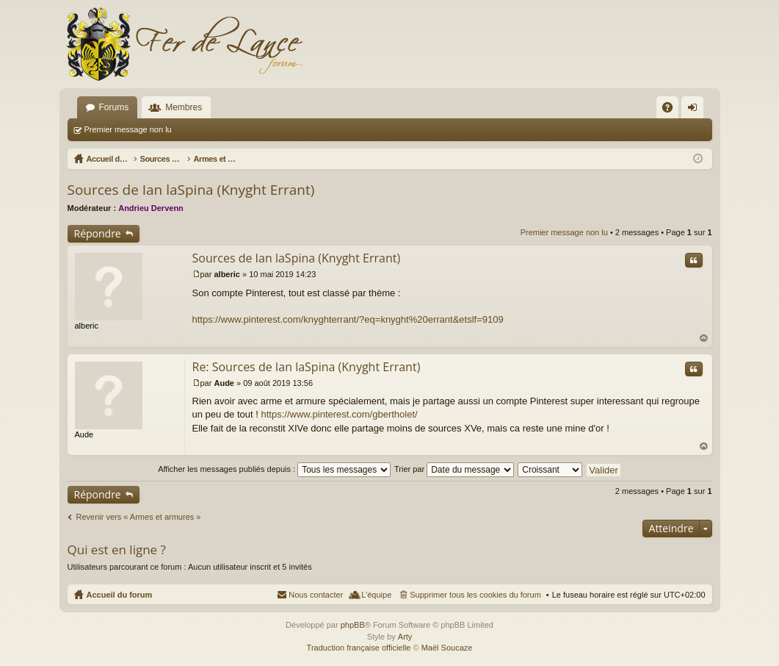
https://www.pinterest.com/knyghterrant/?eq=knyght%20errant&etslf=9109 (348, 319)
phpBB (353, 624)
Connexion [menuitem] (695, 110)
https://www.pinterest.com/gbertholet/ (339, 414)
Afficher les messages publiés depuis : (274, 469)
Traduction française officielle (359, 647)
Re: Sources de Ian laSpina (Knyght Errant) (306, 367)
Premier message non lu (128, 129)
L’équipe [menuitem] (376, 594)
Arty (405, 636)
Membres (183, 107)
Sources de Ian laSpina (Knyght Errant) (191, 189)
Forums (114, 107)
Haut (703, 338)
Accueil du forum (120, 594)
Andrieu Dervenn (151, 208)
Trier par (454, 469)
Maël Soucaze (447, 647)
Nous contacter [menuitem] (316, 594)
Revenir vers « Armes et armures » (138, 516)
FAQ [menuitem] (671, 110)
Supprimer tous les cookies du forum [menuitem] (475, 594)
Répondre (97, 233)
